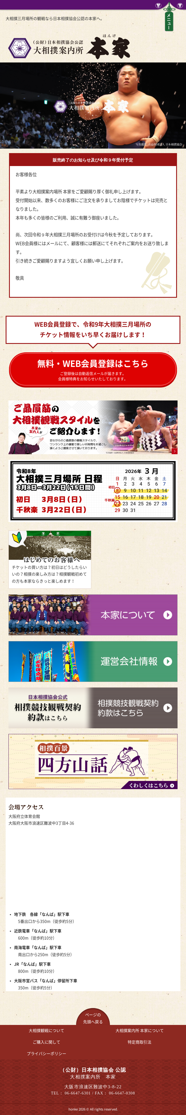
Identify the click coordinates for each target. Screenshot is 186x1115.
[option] (93, 105)
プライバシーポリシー (46, 1054)
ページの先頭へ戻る (93, 1018)
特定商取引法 (139, 1042)
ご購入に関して (46, 1042)
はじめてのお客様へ (50, 559)
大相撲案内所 (140, 1031)
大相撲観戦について (46, 1031)
